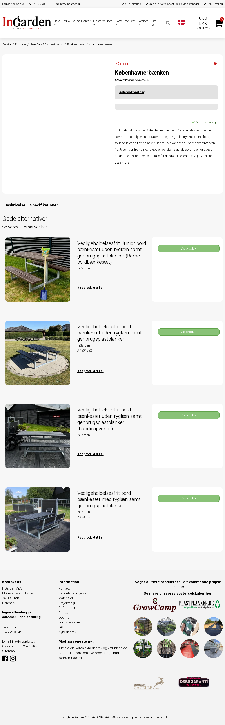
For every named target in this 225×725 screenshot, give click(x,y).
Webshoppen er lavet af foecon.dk (144, 717)
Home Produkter (125, 22)
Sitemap (8, 651)
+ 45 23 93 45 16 (40, 3)
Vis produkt (189, 248)
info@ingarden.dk (68, 3)
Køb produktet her (131, 92)
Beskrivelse (14, 205)
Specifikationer (44, 205)
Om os (154, 22)
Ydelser (143, 22)
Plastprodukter (102, 22)
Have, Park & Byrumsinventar (72, 22)
